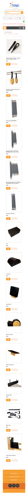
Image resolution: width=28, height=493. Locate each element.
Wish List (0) (12, 15)
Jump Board (8, 304)
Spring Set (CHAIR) (10, 213)
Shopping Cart (6, 15)
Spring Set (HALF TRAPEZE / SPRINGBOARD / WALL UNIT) (12, 152)
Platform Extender (10, 365)
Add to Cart (8, 64)
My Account (22, 15)
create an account (20, 9)
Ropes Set (8, 425)
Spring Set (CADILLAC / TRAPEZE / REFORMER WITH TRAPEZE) (13, 183)
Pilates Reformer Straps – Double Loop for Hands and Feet (13, 59)
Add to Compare (15, 64)
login (14, 9)
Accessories (16, 34)
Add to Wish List (15, 63)
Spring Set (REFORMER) (11, 121)
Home (5, 34)
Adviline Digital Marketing (14, 491)
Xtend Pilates (5, 28)
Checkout (17, 15)
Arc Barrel (8, 274)
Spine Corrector (9, 334)
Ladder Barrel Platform (11, 455)
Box (7, 244)
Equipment (10, 34)
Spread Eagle (9, 395)
